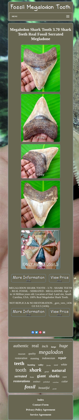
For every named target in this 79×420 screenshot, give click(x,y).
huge (63, 345)
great (47, 371)
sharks (54, 376)
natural (59, 370)
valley (40, 365)
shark (36, 370)
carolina (55, 382)
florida (48, 365)
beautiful (43, 387)
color (65, 381)
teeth (19, 363)
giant (41, 376)
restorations (21, 381)
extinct (36, 381)
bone (32, 377)
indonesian (48, 358)
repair (62, 358)
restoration (21, 358)
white (64, 364)
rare (65, 377)
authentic (21, 345)
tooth (21, 370)
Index (40, 399)
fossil (30, 386)
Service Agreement (40, 414)
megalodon (51, 352)
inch (45, 346)
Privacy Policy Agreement (40, 409)
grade (55, 389)
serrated (20, 376)
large (53, 347)
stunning (34, 358)
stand (56, 365)
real (35, 345)
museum (21, 354)
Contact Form (41, 404)
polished (46, 382)
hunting (31, 365)
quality (32, 353)
